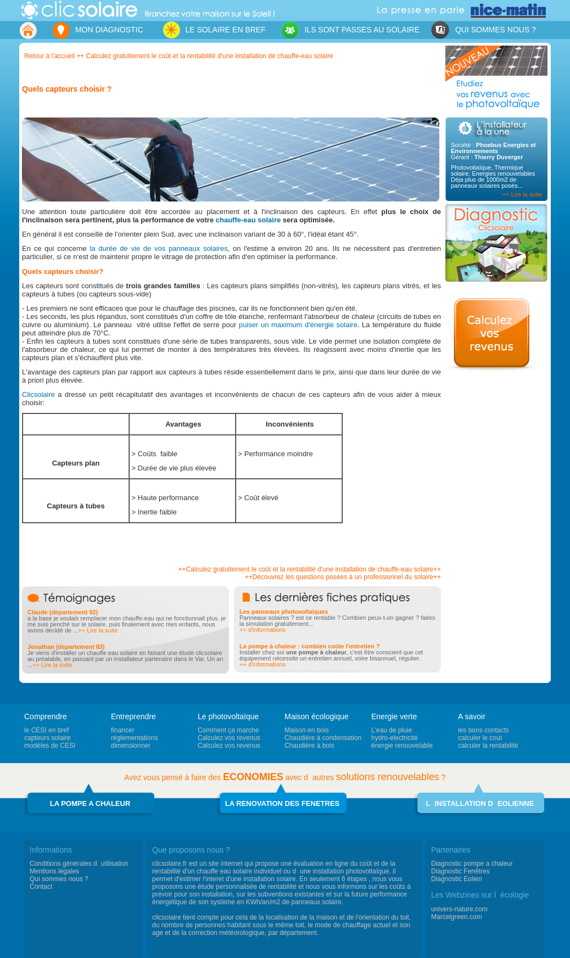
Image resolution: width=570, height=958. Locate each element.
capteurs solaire (47, 738)
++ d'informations (262, 629)
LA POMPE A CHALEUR (90, 803)
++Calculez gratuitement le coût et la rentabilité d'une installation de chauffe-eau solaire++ (309, 569)
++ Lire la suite (522, 194)
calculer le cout (480, 738)
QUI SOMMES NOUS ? (483, 30)
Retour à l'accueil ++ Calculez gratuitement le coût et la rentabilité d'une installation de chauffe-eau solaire (178, 56)
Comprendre (45, 716)
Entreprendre (133, 716)
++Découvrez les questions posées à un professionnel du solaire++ (342, 577)
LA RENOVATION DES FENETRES (282, 803)
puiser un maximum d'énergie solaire (298, 325)
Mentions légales (54, 871)
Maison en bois (306, 730)
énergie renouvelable (402, 745)
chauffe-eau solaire (249, 220)
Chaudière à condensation (322, 738)
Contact (41, 886)
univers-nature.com (459, 909)
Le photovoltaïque (228, 716)
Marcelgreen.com (456, 917)
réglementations (134, 738)
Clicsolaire (38, 394)
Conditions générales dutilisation (79, 863)
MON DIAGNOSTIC (97, 30)
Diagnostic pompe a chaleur (472, 863)
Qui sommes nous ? (59, 879)
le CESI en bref (46, 730)
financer (123, 730)
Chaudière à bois (309, 745)
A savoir (471, 716)
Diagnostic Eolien (456, 879)
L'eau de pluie (391, 730)
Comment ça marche (228, 730)
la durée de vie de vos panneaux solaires (158, 248)
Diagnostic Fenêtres (460, 871)
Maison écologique (316, 716)
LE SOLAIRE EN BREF (211, 30)
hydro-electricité (394, 738)
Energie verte (394, 716)
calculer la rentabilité (488, 745)
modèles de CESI (49, 745)
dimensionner (130, 745)
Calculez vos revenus (229, 738)
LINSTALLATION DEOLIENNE (480, 803)
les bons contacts (483, 730)
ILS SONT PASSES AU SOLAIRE (350, 30)
